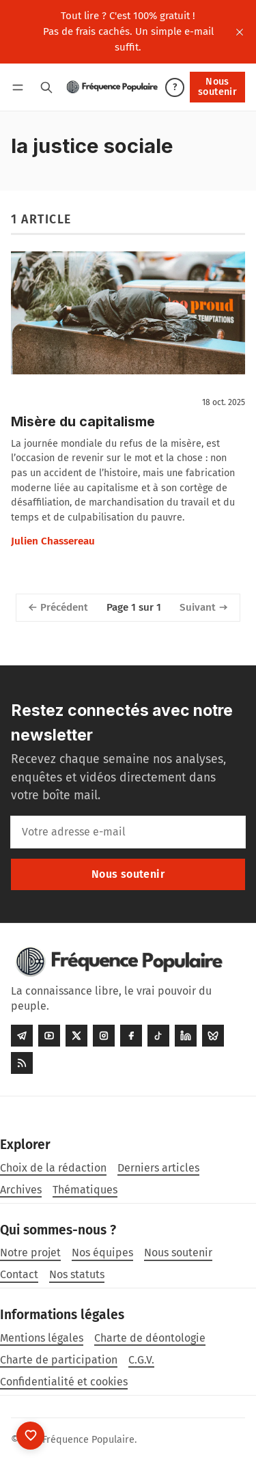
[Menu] (20, 87)
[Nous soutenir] (30, 1436)
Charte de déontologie (149, 1337)
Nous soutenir (217, 86)
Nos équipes (102, 1252)
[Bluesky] (213, 1036)
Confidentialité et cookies (64, 1381)
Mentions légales (41, 1337)
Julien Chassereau (53, 541)
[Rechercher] (46, 87)
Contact (19, 1274)
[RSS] (22, 1063)
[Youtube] (49, 1036)
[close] (240, 32)
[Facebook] (131, 1036)
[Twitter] (76, 1036)
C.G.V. (141, 1359)
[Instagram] (104, 1036)
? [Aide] (175, 87)
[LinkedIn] (186, 1036)
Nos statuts (76, 1274)
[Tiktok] (158, 1036)
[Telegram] (22, 1036)
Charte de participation (58, 1359)
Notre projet (30, 1252)
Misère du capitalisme (83, 421)
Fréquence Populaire (88, 1440)
